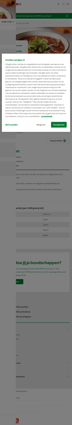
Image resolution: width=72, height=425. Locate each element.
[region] (36, 93)
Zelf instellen (11, 124)
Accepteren (59, 124)
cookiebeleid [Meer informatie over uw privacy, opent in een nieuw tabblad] (46, 116)
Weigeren (41, 124)
